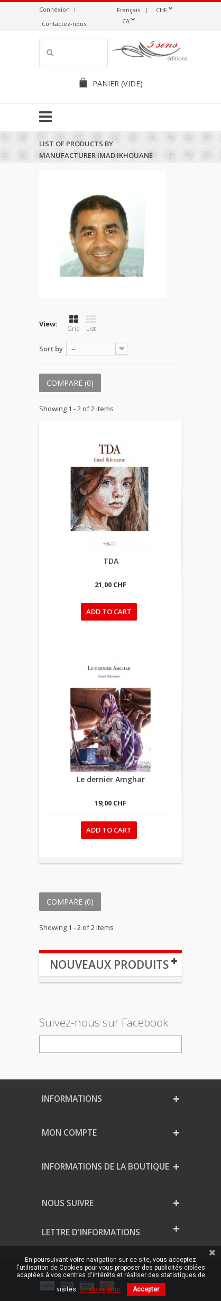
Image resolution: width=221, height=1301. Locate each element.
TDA (110, 561)
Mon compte (69, 1132)
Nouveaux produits (109, 964)
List (91, 323)
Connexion (54, 9)
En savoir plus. (100, 1289)
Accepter (146, 1289)
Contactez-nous (64, 24)
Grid (73, 323)
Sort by (51, 348)
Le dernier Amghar (111, 779)
